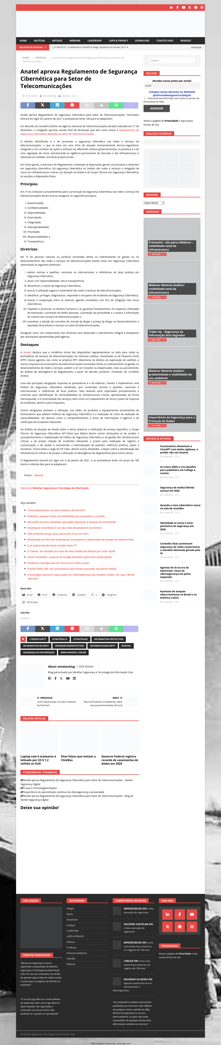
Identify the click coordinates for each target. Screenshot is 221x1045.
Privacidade (171, 120)
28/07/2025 (156, 340)
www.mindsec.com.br (73, 652)
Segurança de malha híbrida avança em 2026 (177, 489)
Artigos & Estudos (158, 438)
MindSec (191, 40)
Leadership (96, 40)
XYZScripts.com (123, 1043)
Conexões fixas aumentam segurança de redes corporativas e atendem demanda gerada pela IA (180, 548)
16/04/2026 (168, 581)
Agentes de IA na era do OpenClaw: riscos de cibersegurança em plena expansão (175, 572)
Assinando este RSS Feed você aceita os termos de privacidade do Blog (171, 100)
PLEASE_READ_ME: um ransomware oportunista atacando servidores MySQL (72, 568)
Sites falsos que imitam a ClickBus (78, 758)
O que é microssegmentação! (40, 788)
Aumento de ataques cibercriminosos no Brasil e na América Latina (178, 594)
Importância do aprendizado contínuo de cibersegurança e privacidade (64, 792)
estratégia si (59, 638)
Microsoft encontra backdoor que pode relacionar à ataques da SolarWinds (71, 521)
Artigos (58, 40)
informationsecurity (102, 645)
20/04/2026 (168, 533)
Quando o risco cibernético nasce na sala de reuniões (180, 506)
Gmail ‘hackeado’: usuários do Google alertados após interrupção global (69, 557)
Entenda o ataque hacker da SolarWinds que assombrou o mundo (66, 516)
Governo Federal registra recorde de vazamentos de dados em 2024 (119, 759)
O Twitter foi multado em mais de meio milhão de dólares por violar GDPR (71, 551)
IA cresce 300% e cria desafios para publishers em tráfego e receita (178, 470)
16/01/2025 (156, 425)
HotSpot (71, 925)
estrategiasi (80, 638)
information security (36, 645)
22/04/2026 (168, 477)
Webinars (152, 211)
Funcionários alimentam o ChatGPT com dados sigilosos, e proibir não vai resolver (179, 449)
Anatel (27, 352)
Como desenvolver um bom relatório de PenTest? (56, 510)
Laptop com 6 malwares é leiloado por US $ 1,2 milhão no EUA (38, 759)
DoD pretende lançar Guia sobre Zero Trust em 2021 (58, 533)
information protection (108, 638)
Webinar (76, 40)
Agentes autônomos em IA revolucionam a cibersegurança (132, 986)
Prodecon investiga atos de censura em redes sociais (58, 562)
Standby (71, 958)
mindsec (126, 645)
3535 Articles (86, 666)
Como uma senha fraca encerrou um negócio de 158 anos (138, 946)
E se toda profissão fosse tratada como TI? (52, 545)
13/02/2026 (156, 297)
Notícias (40, 40)
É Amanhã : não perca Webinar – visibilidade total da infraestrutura (171, 245)
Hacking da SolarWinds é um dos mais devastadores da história (64, 527)
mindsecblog (49, 95)
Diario (70, 914)
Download (146, 40)
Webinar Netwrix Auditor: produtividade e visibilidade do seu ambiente (170, 374)
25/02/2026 (156, 254)
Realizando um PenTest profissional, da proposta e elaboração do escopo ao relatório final (80, 539)
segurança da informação (38, 652)
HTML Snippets (97, 1043)
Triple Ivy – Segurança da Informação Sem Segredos (167, 333)
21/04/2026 (168, 494)
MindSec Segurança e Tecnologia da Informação (61, 488)
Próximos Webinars (77, 952)
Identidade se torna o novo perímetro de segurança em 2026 (177, 526)
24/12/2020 (31, 95)
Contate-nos (169, 40)
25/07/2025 (156, 382)
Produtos (71, 947)
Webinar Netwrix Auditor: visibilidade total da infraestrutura (167, 288)
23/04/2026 (168, 456)
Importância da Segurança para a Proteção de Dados (172, 419)
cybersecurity (38, 638)
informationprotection (69, 645)
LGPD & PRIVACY (121, 40)
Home (23, 40)
